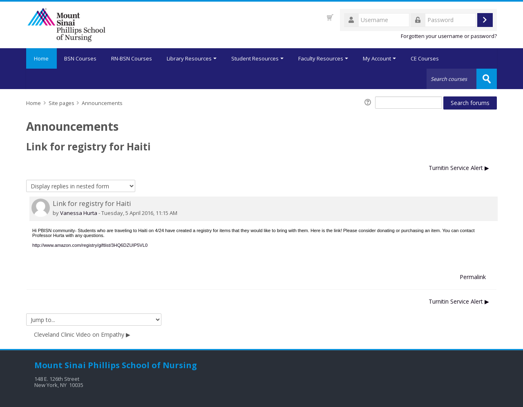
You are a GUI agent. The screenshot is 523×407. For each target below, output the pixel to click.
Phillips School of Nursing (142, 365)
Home (41, 58)
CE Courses (425, 58)
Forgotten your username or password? (449, 36)
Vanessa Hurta (78, 213)
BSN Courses (81, 58)
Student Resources (258, 58)
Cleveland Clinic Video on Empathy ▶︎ (82, 334)
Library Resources (192, 58)
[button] (330, 17)
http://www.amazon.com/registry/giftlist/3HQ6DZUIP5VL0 (90, 245)
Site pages (61, 103)
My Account (379, 58)
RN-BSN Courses (132, 58)
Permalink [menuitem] (473, 277)
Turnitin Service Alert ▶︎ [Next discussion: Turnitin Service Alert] (459, 168)
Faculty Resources (324, 58)
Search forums (470, 103)
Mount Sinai (60, 365)
